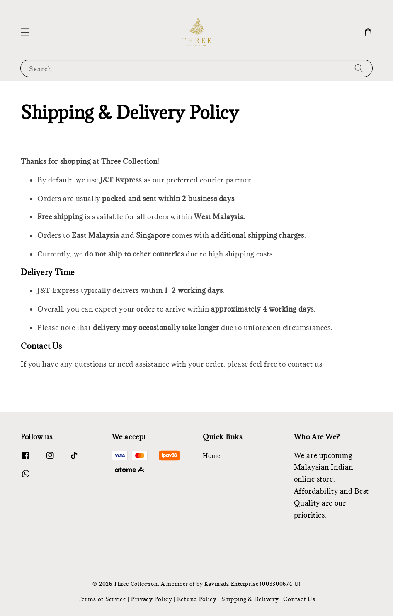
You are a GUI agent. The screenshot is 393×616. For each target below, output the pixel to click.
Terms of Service (102, 599)
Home (211, 456)
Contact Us (299, 599)
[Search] (359, 68)
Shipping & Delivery (250, 599)
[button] (25, 32)
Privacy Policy (151, 599)
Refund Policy (197, 599)
